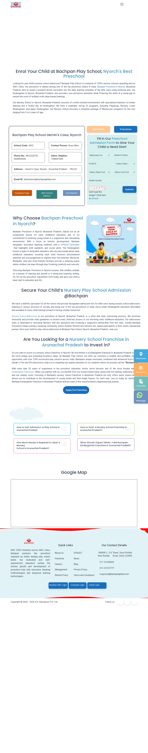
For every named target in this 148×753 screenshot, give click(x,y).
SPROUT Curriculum (70, 244)
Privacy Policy (80, 569)
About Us (59, 553)
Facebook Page (22, 193)
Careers (58, 564)
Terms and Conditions (84, 575)
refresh (94, 198)
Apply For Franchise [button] (76, 390)
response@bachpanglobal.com (113, 574)
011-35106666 (106, 562)
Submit (129, 189)
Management (61, 569)
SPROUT (78, 553)
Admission (98, 129)
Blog (76, 564)
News (76, 558)
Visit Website (71, 193)
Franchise (126, 129)
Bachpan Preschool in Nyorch (111, 86)
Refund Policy (61, 575)
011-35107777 (106, 568)
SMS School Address (47, 194)
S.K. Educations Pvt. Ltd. (46, 602)
